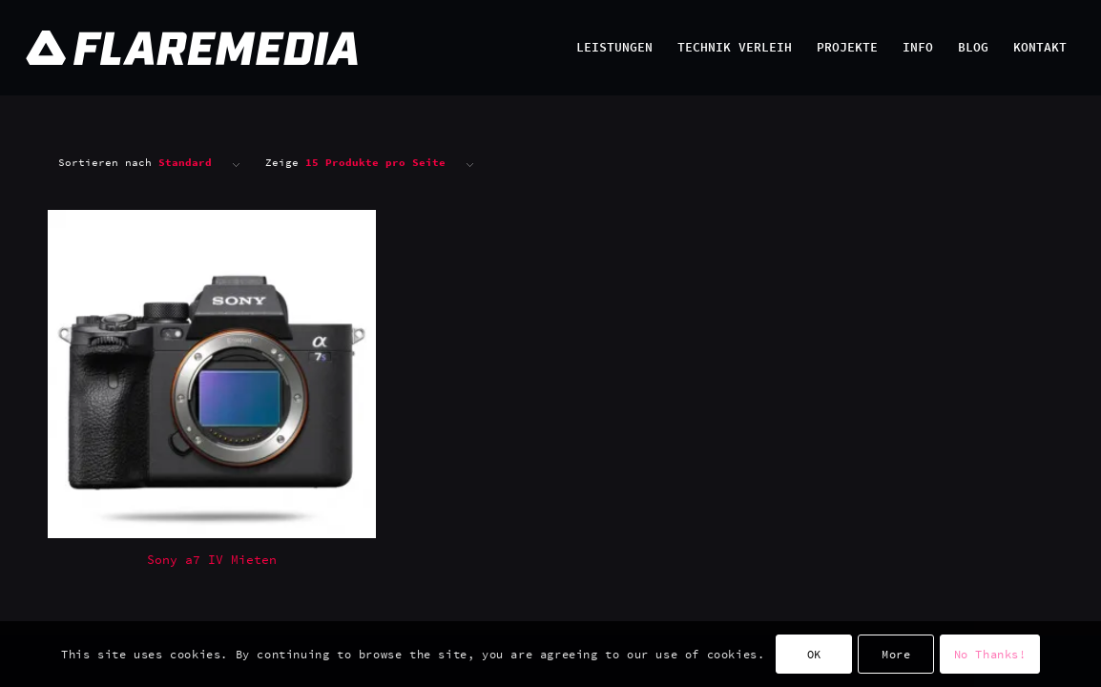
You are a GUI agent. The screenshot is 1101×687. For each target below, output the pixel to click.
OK (814, 654)
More (896, 654)
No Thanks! (990, 654)
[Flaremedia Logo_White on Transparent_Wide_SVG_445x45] (494, 47)
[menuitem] (614, 47)
